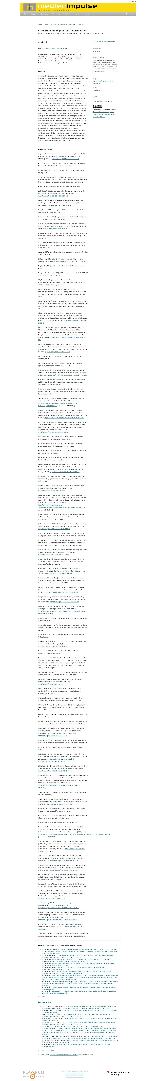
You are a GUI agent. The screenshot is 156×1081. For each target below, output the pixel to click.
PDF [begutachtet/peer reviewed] (106, 41)
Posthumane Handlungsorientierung (64, 987)
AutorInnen (56, 14)
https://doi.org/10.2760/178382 (60, 759)
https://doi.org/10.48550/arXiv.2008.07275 (64, 861)
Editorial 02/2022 (100, 1036)
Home (26, 14)
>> (44, 996)
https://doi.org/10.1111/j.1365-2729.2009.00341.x (54, 771)
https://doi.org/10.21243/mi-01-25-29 (54, 48)
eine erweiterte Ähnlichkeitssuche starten (64, 1055)
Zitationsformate (99, 72)
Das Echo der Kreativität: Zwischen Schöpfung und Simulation (89, 1014)
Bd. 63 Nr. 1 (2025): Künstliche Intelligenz (63, 25)
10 (50, 1050)
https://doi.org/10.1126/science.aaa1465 (65, 159)
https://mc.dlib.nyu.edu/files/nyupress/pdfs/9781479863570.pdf (59, 611)
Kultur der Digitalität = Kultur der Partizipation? (82, 1040)
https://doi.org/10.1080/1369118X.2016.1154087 (54, 555)
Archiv (46, 25)
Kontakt (86, 14)
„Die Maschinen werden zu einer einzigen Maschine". (70, 959)
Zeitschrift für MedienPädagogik (74, 1077)
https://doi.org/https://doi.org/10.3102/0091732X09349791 (58, 920)
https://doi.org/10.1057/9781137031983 (59, 804)
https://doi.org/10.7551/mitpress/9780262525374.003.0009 (64, 418)
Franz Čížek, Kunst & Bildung (72, 1010)
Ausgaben (34, 14)
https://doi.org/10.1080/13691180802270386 (53, 196)
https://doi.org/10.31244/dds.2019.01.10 (51, 898)
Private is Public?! (69, 967)
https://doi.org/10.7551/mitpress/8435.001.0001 (54, 529)
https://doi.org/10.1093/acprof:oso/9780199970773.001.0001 (58, 908)
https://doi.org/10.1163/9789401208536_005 (53, 432)
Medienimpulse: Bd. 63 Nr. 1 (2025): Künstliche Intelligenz (61, 957)
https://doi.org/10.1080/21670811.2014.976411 (71, 261)
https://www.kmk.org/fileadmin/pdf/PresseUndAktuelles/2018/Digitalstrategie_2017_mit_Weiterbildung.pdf (74, 834)
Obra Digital (73, 1075)
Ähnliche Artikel (44, 1002)
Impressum (76, 14)
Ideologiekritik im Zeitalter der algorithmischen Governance (72, 991)
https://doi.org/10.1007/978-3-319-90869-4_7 (64, 472)
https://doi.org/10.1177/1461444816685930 (64, 602)
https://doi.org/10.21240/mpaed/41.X (57, 352)
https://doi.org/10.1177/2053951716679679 (52, 646)
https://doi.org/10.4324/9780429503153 (56, 229)
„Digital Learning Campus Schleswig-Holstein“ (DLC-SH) (70, 963)
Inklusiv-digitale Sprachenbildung (73, 949)
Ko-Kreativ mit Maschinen (61, 1044)
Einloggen (133, 1)
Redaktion (66, 14)
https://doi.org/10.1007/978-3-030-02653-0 (52, 736)
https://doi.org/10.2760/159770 (48, 761)
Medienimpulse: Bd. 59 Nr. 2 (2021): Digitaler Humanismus (62, 973)
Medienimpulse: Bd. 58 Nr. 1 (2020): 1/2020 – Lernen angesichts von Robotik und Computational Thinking (77, 960)
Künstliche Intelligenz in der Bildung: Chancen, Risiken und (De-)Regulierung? (88, 955)
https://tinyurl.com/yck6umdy (75, 849)
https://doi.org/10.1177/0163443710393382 (58, 573)
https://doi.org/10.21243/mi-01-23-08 (54, 879)
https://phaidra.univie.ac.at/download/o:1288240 (54, 785)
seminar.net (80, 1075)
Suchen (129, 14)
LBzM (67, 1075)
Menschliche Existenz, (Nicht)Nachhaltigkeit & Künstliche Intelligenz (92, 1022)
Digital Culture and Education (78, 1073)
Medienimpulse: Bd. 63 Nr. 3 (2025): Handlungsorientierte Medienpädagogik (91, 1028)
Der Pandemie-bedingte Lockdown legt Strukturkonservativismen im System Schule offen (82, 971)
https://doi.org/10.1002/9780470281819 (51, 491)
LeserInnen (45, 14)
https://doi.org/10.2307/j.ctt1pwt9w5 (50, 684)
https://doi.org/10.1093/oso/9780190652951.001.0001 (60, 592)
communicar (66, 1073)
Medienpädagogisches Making (75, 1018)
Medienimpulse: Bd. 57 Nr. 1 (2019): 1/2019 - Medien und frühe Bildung (86, 1008)
